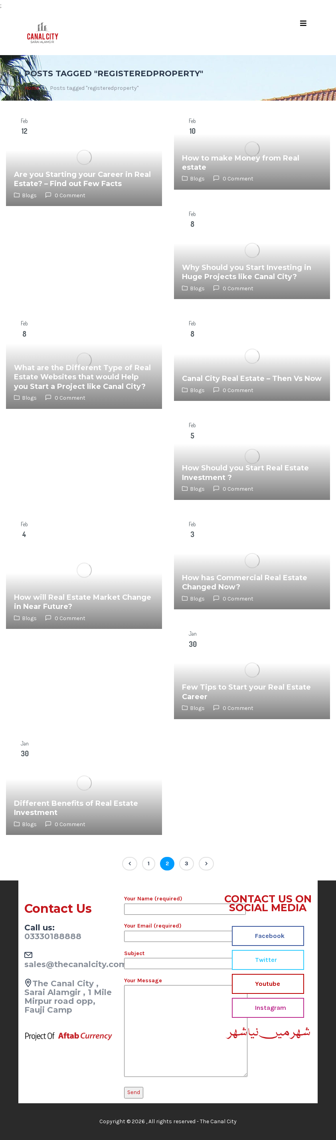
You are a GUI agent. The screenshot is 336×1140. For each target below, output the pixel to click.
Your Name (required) (168, 903)
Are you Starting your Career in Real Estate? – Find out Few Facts (82, 179)
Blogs (29, 195)
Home (31, 88)
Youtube (266, 983)
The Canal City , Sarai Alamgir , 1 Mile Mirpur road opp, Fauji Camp (68, 997)
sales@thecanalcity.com (75, 964)
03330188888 (52, 936)
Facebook (269, 936)
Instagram (269, 1007)
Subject (168, 958)
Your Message (168, 1028)
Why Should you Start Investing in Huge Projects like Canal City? (246, 272)
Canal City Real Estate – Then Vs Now (252, 378)
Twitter (265, 960)
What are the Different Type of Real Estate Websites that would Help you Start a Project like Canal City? (82, 377)
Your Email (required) (168, 930)
